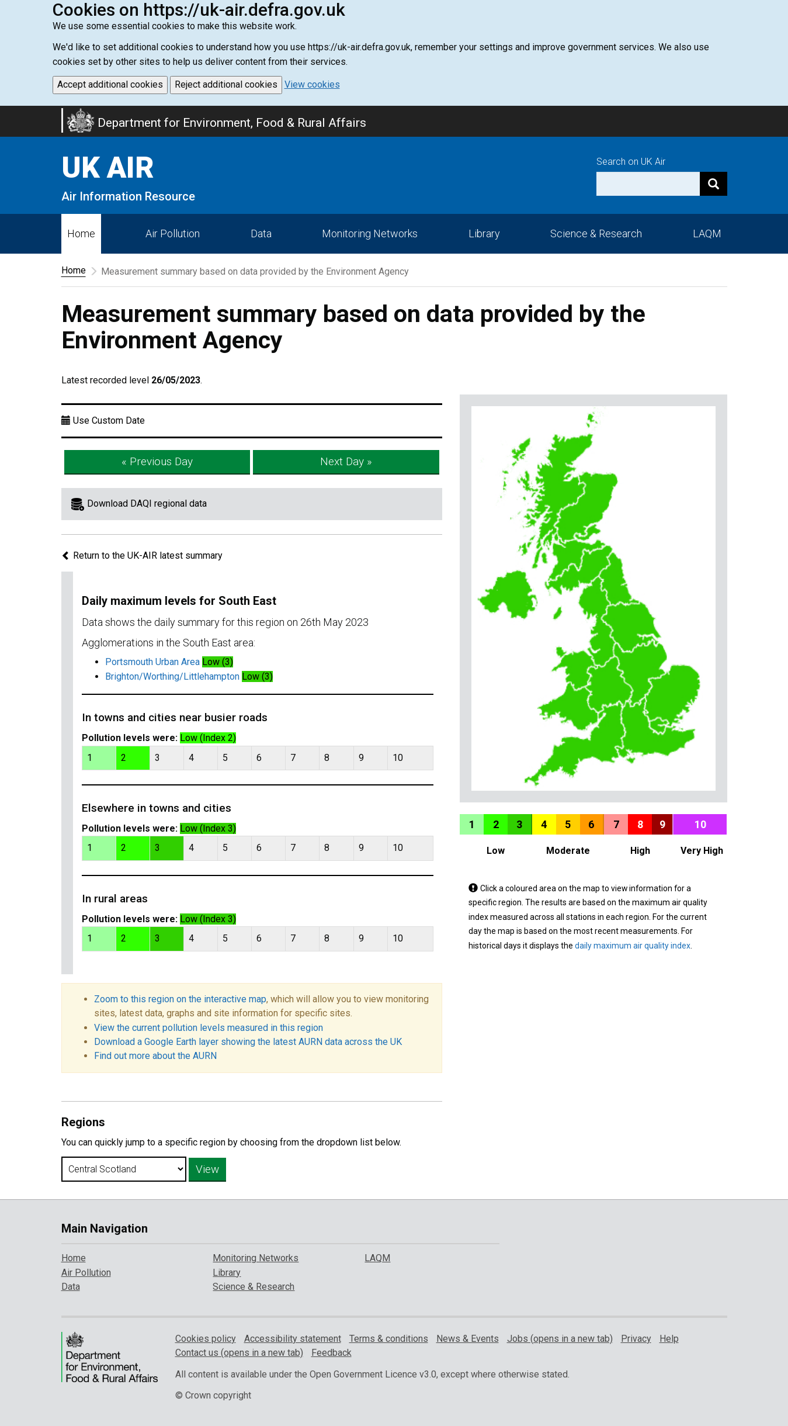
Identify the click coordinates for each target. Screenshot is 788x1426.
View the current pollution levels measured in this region (208, 1027)
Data (261, 233)
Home (81, 233)
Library (484, 233)
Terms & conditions (388, 1338)
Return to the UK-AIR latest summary (142, 555)
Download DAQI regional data (147, 503)
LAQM (707, 233)
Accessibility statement (292, 1338)
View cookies (312, 84)
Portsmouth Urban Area (152, 661)
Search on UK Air (630, 161)
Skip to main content (7, 113)
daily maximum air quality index (632, 945)
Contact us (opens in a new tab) (239, 1352)
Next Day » (346, 461)
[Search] (713, 184)
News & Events (467, 1338)
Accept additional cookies (110, 84)
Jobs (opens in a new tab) (560, 1338)
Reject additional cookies (226, 84)
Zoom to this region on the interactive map (180, 999)
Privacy (636, 1338)
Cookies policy (205, 1338)
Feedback (331, 1352)
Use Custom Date (109, 420)
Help (669, 1338)
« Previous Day (157, 461)
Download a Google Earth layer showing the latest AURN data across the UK (248, 1041)
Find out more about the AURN (155, 1055)
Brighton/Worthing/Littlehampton (172, 676)
